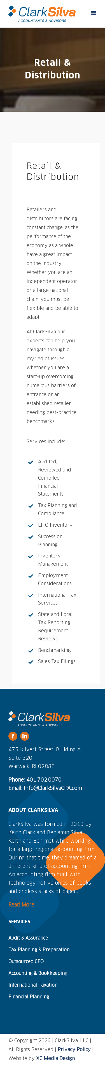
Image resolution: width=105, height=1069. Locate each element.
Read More (21, 905)
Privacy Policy (74, 1049)
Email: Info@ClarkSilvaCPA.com (45, 788)
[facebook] (12, 736)
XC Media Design (55, 1058)
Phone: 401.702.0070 (35, 780)
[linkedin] (24, 736)
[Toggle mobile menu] (94, 13)
